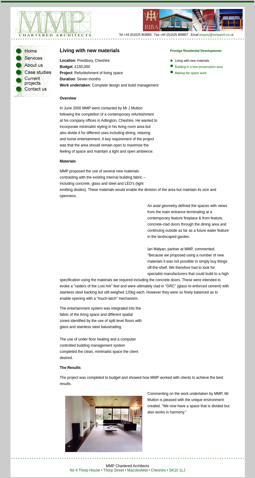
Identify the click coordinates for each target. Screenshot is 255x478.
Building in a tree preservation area (199, 67)
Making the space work (190, 73)
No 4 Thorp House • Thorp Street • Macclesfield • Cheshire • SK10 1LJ (127, 470)
